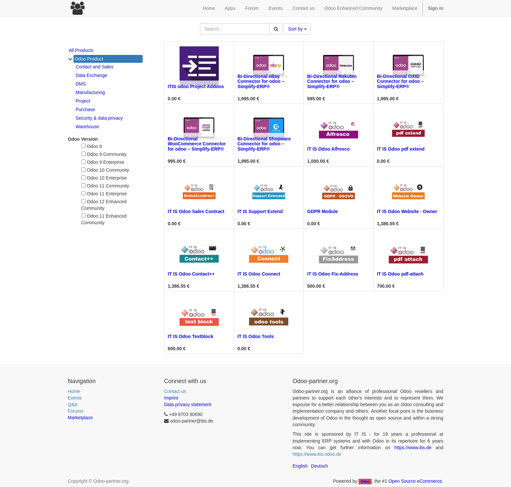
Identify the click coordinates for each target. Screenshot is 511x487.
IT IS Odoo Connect (259, 274)
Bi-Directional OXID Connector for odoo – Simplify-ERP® (400, 81)
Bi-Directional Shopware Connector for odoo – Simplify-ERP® (264, 144)
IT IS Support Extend (260, 211)
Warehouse (87, 126)
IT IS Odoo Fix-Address (332, 274)
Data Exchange (91, 75)
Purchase (85, 109)
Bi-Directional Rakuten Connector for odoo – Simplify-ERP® (331, 81)
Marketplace (404, 8)
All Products (81, 50)
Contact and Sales (94, 66)
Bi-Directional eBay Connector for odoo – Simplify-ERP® (261, 81)
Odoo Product (88, 58)
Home (74, 391)
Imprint (171, 398)
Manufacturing (90, 92)
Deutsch (319, 466)
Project (83, 101)
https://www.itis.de (412, 447)
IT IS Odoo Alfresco (328, 149)
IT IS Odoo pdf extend (401, 149)
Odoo (365, 481)
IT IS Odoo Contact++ (191, 274)
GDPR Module (322, 211)
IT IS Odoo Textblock (190, 336)
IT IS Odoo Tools (256, 336)
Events (75, 398)
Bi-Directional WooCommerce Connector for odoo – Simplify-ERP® (197, 144)
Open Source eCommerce (415, 481)
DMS (81, 83)
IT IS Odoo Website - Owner (407, 211)
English (300, 466)
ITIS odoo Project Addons (196, 86)
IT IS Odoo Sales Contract (196, 211)
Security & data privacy (99, 118)
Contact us (175, 391)
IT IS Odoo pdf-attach (400, 274)
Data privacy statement (187, 404)
